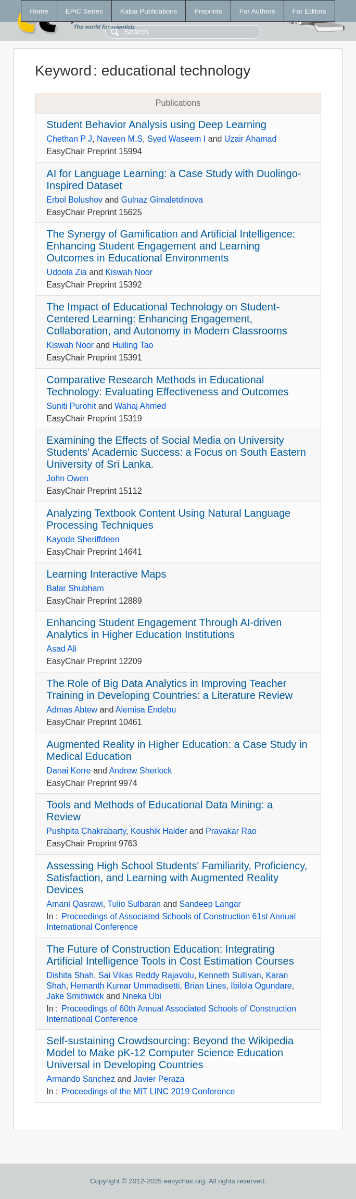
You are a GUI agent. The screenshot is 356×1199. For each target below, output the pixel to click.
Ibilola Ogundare (261, 985)
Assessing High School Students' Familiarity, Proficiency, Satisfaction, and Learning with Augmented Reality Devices (176, 877)
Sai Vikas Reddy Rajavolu (146, 975)
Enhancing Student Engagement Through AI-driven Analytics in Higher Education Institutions (164, 628)
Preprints (208, 11)
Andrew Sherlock (140, 770)
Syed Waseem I (176, 138)
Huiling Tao (133, 345)
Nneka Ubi (141, 996)
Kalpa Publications (148, 11)
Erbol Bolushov (74, 199)
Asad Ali (61, 648)
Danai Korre (68, 770)
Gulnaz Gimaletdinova (162, 199)
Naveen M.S (120, 138)
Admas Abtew (71, 709)
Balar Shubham (75, 588)
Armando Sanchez (80, 1079)
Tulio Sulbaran (134, 904)
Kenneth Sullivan (230, 975)
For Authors (257, 11)
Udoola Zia (66, 272)
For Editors (309, 11)
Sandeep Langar (210, 904)
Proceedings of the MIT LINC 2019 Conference (148, 1091)
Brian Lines (205, 985)
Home (39, 11)
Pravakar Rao (231, 831)
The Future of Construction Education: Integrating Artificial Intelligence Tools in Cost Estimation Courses (170, 955)
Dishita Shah (70, 975)
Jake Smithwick (75, 996)
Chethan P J (69, 138)
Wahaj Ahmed (140, 406)
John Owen (67, 478)
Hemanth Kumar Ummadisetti (125, 985)
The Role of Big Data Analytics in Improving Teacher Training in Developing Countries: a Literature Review (169, 689)
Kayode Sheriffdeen (82, 539)
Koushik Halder (159, 831)
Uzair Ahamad (250, 138)
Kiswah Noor (128, 272)
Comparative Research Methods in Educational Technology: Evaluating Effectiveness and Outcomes (167, 385)
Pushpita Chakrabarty (86, 831)
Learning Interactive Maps (106, 574)
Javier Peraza (159, 1079)
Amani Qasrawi (74, 904)
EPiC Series (84, 11)
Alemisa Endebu (146, 709)
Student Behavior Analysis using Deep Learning (156, 124)
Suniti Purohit (71, 406)
